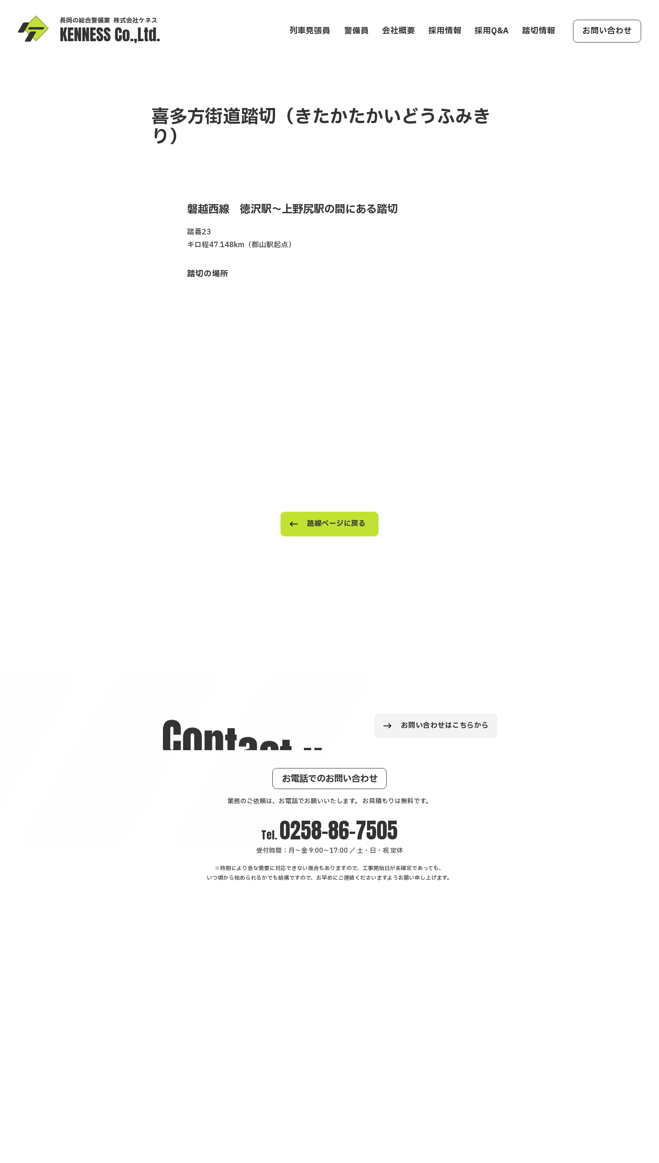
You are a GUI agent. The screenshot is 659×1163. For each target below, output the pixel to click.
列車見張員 (309, 31)
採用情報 (444, 31)
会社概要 (398, 31)
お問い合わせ (607, 31)
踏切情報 (538, 31)
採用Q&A (492, 31)
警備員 (356, 31)
